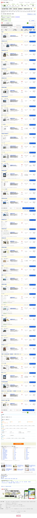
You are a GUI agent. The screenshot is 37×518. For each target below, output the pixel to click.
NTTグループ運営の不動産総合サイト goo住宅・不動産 (7, 0)
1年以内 (7, 425)
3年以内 (11, 425)
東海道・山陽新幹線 (5, 451)
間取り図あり (2, 478)
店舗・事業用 (25, 481)
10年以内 (18, 425)
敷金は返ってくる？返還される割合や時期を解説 (20, 469)
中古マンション (8, 481)
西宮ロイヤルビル (3, 372)
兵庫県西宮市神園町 (4, 284)
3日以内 (16, 438)
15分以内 (22, 428)
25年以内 (29, 425)
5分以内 (11, 428)
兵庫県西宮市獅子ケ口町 (4, 50)
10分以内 (18, 428)
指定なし (3, 425)
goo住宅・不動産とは (8, 501)
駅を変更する (8, 17)
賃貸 (22, 481)
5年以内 (14, 425)
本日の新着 (8, 438)
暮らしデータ (17, 482)
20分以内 (26, 428)
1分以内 (7, 428)
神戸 (14, 453)
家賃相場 (14, 482)
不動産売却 (7, 507)
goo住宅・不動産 (2, 501)
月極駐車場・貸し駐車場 (7, 478)
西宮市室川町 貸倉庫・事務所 (5, 400)
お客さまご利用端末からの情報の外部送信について (15, 501)
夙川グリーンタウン (4, 326)
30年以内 (33, 425)
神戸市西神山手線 (5, 455)
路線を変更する (3, 17)
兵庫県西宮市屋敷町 (4, 87)
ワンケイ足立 (3, 59)
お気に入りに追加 (18, 27)
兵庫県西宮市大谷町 (4, 219)
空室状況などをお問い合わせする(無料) (28, 27)
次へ (34, 412)
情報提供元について (3, 486)
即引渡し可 (29, 431)
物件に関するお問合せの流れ (24, 501)
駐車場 (19, 504)
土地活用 (9, 507)
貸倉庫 (16, 478)
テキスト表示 (6, 25)
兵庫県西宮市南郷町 (4, 247)
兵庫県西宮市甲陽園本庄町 (4, 133)
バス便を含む (3, 429)
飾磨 (14, 455)
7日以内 (20, 438)
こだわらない (4, 438)
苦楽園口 (3, 476)
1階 (11, 431)
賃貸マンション (16, 504)
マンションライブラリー (4, 482)
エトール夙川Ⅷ (3, 124)
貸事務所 (14, 478)
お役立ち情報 (1, 508)
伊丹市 (27, 455)
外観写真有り (12, 435)
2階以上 (20, 431)
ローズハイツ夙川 (3, 363)
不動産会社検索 (10, 482)
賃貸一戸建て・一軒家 (12, 504)
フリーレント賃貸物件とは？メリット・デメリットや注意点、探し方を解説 (32, 470)
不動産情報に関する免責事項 (8, 486)
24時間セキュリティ (4, 431)
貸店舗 (11, 478)
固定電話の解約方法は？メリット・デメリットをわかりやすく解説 (20, 466)
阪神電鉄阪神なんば (5, 452)
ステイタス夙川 (3, 161)
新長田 (15, 454)
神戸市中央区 (27, 452)
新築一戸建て (12, 481)
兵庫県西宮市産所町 (4, 170)
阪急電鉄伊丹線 (4, 453)
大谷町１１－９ (3, 315)
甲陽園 (6, 476)
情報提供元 (28, 501)
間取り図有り (3, 435)
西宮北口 (15, 452)
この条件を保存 (32, 20)
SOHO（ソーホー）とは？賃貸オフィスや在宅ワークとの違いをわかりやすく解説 (9, 466)
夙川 (1, 476)
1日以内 (13, 438)
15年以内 (22, 425)
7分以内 (14, 428)
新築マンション (3, 481)
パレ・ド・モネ (3, 304)
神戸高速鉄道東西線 (5, 454)
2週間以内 (23, 438)
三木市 (27, 453)
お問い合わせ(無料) (32, 41)
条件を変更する (6, 20)
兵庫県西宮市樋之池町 (4, 198)
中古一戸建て (16, 481)
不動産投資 (29, 481)
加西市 (27, 451)
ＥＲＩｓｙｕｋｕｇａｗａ (4, 210)
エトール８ (2, 293)
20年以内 (26, 425)
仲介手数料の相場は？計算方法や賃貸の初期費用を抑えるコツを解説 (9, 470)
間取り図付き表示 (18, 25)
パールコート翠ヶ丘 (4, 256)
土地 (20, 481)
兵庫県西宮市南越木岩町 (4, 96)
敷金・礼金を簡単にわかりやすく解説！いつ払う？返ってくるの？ (32, 466)
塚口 (14, 451)
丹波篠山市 (27, 454)
